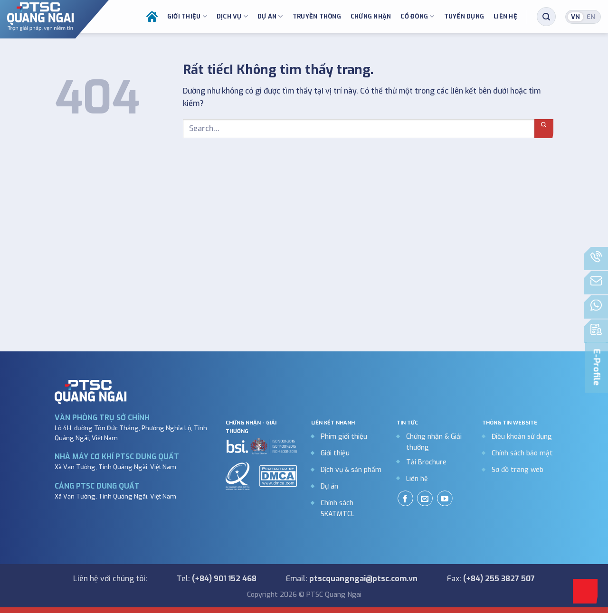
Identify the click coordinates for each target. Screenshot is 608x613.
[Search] (546, 15)
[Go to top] (585, 591)
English (590, 14)
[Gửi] (543, 128)
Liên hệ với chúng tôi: (110, 579)
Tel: (216, 579)
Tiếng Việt (575, 14)
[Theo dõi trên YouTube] (445, 498)
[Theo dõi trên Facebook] (405, 498)
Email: (352, 579)
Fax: (491, 579)
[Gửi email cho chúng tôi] (425, 498)
